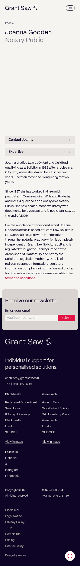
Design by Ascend (16, 555)
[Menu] (70, 8)
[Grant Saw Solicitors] (21, 8)
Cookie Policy (14, 546)
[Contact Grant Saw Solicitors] (70, 556)
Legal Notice (13, 516)
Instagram (12, 470)
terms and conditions (20, 278)
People (9, 23)
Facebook (12, 476)
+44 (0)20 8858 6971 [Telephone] (18, 384)
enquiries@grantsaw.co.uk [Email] (23, 378)
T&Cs (8, 528)
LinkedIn (11, 458)
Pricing (10, 540)
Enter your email (17, 311)
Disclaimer (12, 510)
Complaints (12, 534)
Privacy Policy (15, 522)
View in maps (14, 441)
